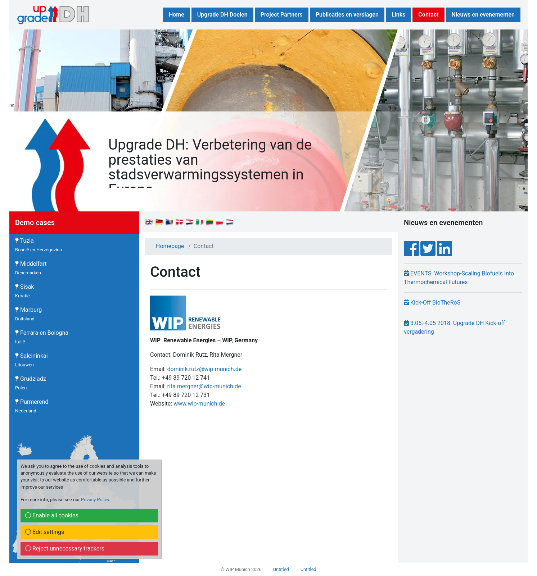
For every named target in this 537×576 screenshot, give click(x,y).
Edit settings (44, 532)
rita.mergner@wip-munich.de (204, 386)
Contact (428, 14)
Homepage (170, 246)
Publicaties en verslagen (347, 14)
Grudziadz (30, 382)
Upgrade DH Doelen (222, 14)
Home (176, 14)
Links (398, 14)
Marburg (28, 313)
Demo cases (35, 222)
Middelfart (31, 267)
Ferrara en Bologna (41, 336)
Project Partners (282, 14)
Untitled (281, 569)
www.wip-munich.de (199, 403)
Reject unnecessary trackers (64, 548)
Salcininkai (31, 359)
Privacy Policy (95, 499)
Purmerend (31, 405)
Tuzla (38, 244)
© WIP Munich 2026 (241, 569)
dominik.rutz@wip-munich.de (204, 369)
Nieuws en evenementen (483, 14)
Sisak (24, 290)
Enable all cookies (51, 515)
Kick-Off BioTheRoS (432, 302)
